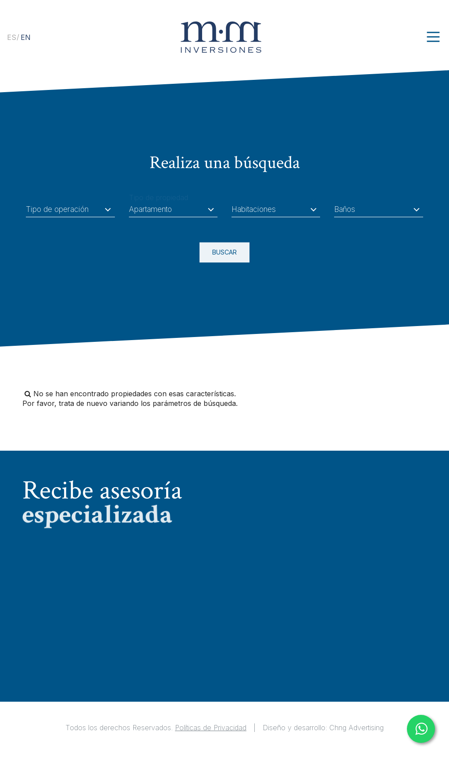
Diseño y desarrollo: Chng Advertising (323, 727)
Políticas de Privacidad (210, 727)
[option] (25, 38)
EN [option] (26, 38)
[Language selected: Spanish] (17, 37)
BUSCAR (218, 252)
